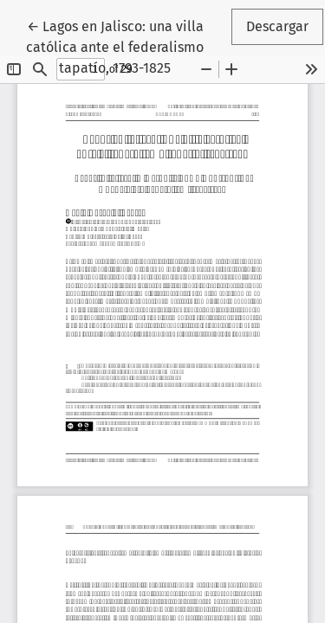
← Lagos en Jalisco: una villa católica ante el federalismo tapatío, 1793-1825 (127, 46)
